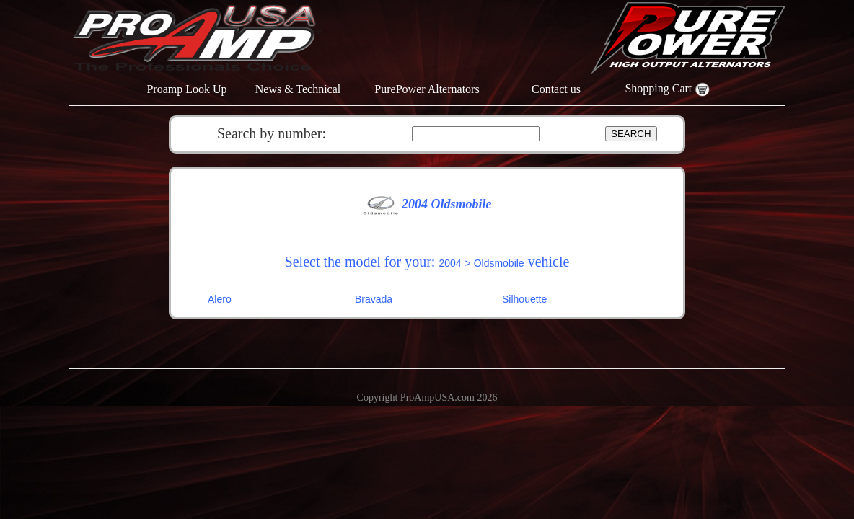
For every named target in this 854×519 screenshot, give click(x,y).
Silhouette (524, 299)
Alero (220, 299)
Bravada (373, 299)
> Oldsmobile (494, 263)
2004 (450, 263)
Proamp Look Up (186, 89)
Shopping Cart (667, 88)
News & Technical (298, 89)
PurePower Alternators (426, 89)
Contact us (556, 89)
